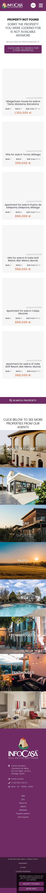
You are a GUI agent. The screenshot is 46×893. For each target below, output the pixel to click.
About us (23, 803)
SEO (23, 799)
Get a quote (23, 817)
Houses (23, 867)
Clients (23, 806)
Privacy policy (32, 859)
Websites (23, 810)
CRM (23, 796)
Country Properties (23, 871)
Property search (23, 813)
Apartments (23, 863)
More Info (31, 888)
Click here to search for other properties (23, 49)
